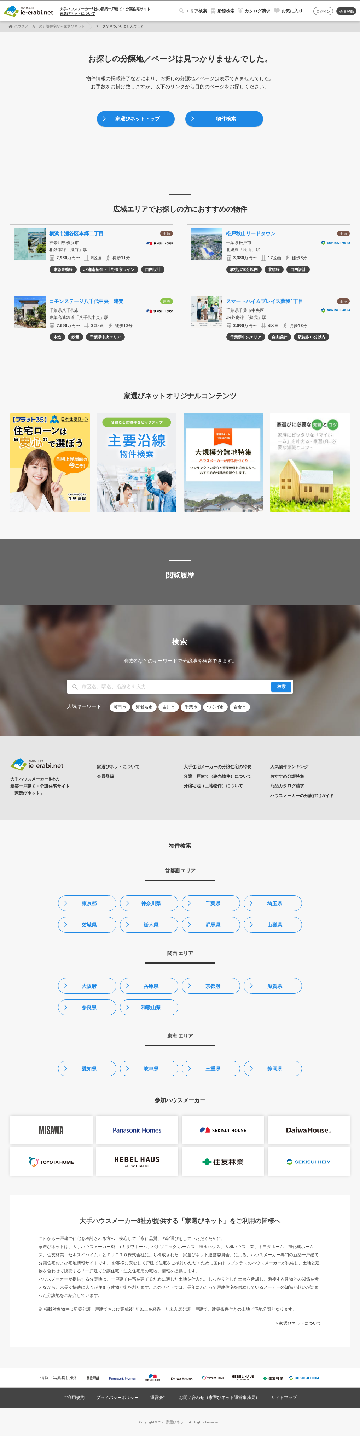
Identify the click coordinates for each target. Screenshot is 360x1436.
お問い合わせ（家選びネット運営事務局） (219, 1397)
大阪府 (89, 986)
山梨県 (274, 925)
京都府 (212, 986)
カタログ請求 (257, 10)
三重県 (212, 1069)
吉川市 (168, 707)
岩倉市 (239, 707)
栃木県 (151, 925)
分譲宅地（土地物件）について (213, 785)
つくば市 (215, 707)
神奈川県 (151, 903)
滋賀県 (274, 986)
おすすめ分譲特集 (287, 776)
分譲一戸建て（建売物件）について (217, 776)
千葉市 (191, 707)
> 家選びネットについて (298, 1323)
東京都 (89, 903)
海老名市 (144, 707)
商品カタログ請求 (287, 785)
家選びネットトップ (137, 118)
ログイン (323, 11)
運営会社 (158, 1397)
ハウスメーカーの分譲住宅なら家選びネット (49, 26)
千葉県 (212, 903)
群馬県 (212, 925)
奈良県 (89, 1007)
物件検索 (226, 118)
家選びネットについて (77, 14)
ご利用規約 (74, 1397)
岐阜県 (151, 1069)
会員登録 (346, 11)
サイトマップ (284, 1397)
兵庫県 (151, 986)
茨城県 (89, 925)
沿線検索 (225, 10)
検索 (281, 686)
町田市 (120, 707)
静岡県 (274, 1069)
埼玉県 (274, 903)
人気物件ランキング (289, 766)
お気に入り (292, 10)
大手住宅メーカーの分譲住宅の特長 (217, 766)
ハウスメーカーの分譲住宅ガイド (302, 795)
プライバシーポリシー (117, 1397)
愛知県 (89, 1069)
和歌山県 (151, 1007)
